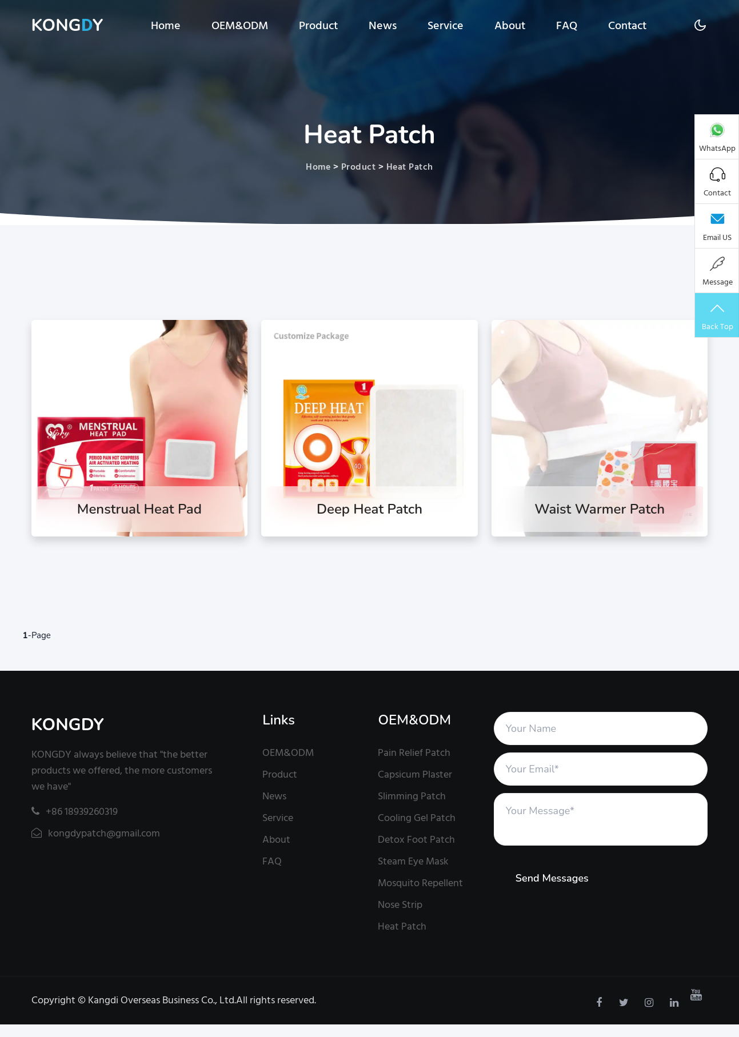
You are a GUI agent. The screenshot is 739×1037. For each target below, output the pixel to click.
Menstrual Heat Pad (139, 509)
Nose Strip (400, 904)
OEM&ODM (239, 26)
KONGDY (67, 724)
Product (318, 26)
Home (166, 26)
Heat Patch (409, 166)
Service (446, 26)
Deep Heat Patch (369, 509)
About (509, 26)
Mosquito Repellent (420, 883)
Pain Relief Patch (414, 752)
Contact (627, 26)
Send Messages (552, 878)
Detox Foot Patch (416, 839)
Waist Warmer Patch (599, 509)
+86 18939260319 (74, 811)
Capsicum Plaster (415, 774)
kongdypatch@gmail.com (95, 833)
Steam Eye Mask (413, 861)
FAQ (566, 26)
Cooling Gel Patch (417, 818)
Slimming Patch (412, 796)
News (383, 26)
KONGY (67, 26)
